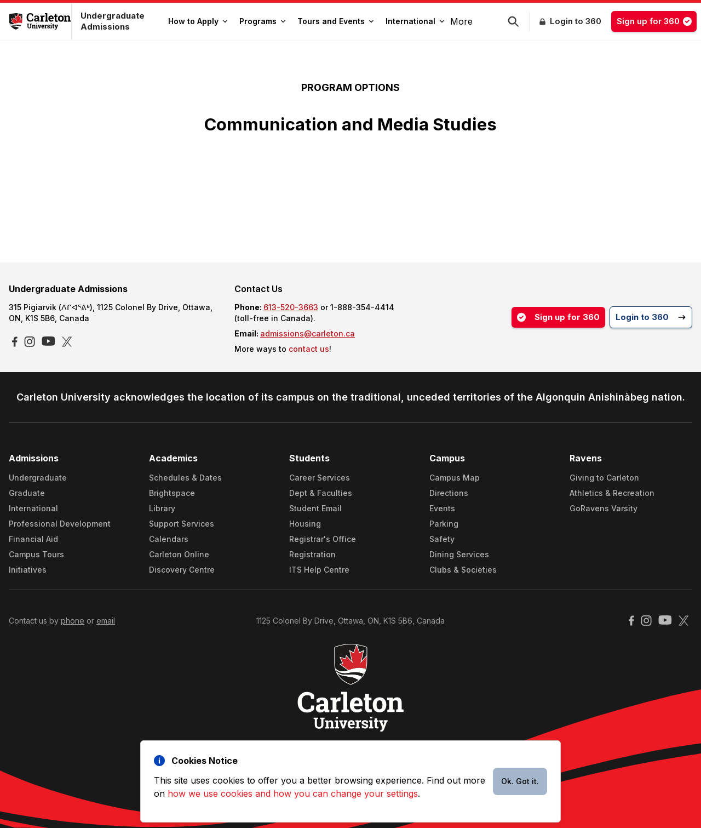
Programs (262, 21)
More (461, 21)
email (105, 620)
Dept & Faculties (320, 493)
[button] (519, 22)
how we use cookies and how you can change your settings (293, 793)
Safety (442, 539)
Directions (448, 493)
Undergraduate (38, 477)
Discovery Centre (182, 569)
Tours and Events (335, 21)
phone (72, 620)
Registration (312, 554)
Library (162, 508)
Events (442, 508)
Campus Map (454, 477)
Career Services (319, 477)
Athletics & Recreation (612, 493)
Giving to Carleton (604, 477)
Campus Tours (36, 554)
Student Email (315, 508)
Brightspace (172, 493)
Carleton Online (179, 554)
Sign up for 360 (657, 21)
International (415, 21)
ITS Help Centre (319, 569)
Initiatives (28, 569)
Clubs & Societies (463, 569)
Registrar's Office (322, 539)
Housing (305, 523)
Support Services (181, 523)
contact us (309, 348)
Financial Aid (33, 539)
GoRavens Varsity (603, 508)
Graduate (27, 493)
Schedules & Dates (185, 477)
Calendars (168, 539)
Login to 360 (575, 21)
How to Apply (197, 21)
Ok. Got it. (520, 781)
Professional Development (60, 523)
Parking (443, 523)
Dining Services (459, 554)
